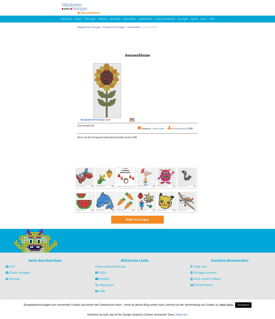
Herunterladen (178, 128)
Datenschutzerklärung (110, 267)
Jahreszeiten (158, 128)
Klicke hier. (181, 314)
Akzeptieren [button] (243, 305)
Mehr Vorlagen (137, 220)
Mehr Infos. (227, 305)
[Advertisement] (137, 40)
